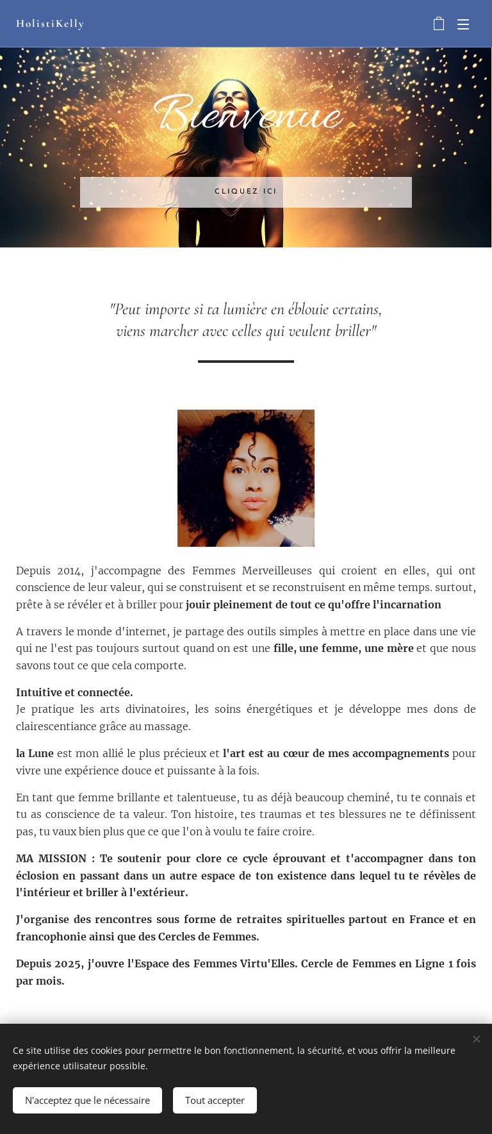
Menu (463, 24)
